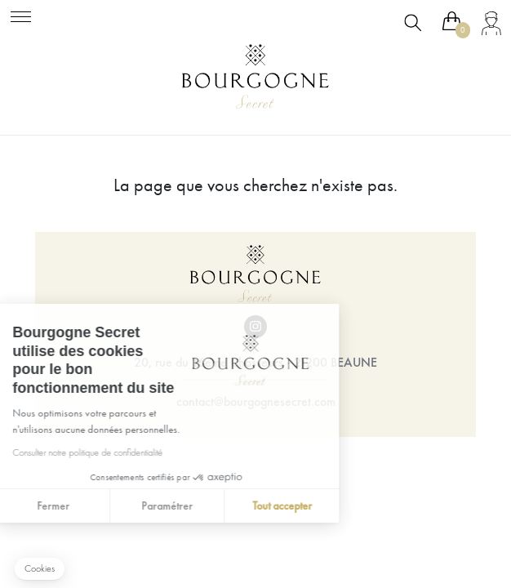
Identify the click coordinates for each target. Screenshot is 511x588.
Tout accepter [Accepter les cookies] (210, 505)
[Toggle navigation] (21, 14)
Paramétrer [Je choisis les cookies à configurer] (95, 505)
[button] (39, 569)
